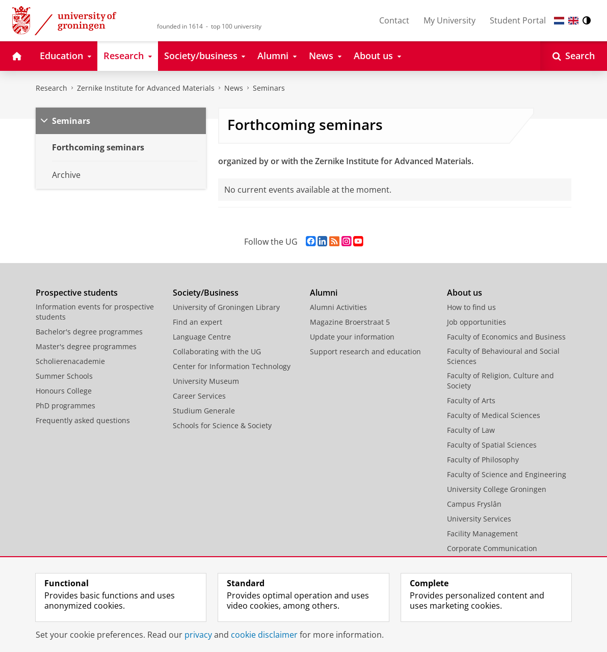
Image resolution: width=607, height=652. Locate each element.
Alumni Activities (338, 307)
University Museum (206, 381)
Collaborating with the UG (217, 351)
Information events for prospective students (95, 312)
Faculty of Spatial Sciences (492, 445)
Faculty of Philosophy (483, 459)
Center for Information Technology (232, 366)
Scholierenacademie (70, 361)
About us (464, 293)
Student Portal (518, 20)
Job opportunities (476, 322)
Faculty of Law (471, 430)
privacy (198, 634)
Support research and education (365, 351)
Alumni (323, 293)
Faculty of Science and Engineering (506, 474)
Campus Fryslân (474, 504)
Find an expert (197, 322)
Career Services (199, 396)
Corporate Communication (492, 548)
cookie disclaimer (264, 634)
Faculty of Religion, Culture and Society (500, 380)
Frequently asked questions (83, 420)
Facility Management (482, 533)
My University (450, 20)
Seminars (269, 88)
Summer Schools (64, 376)
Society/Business (206, 293)
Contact (394, 20)
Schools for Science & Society (222, 425)
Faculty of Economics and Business (506, 337)
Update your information (352, 337)
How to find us (471, 307)
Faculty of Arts (471, 400)
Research (51, 88)
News (233, 88)
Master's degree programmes (86, 346)
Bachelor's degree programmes (89, 331)
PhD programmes (65, 405)
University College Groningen (496, 489)
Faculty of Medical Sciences (493, 415)
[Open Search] (573, 56)
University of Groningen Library (226, 307)
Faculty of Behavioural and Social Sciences (503, 356)
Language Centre (202, 337)
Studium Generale (204, 410)
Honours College (64, 391)
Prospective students (77, 293)
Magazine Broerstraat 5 (350, 322)
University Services (479, 519)
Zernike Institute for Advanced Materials (146, 88)
